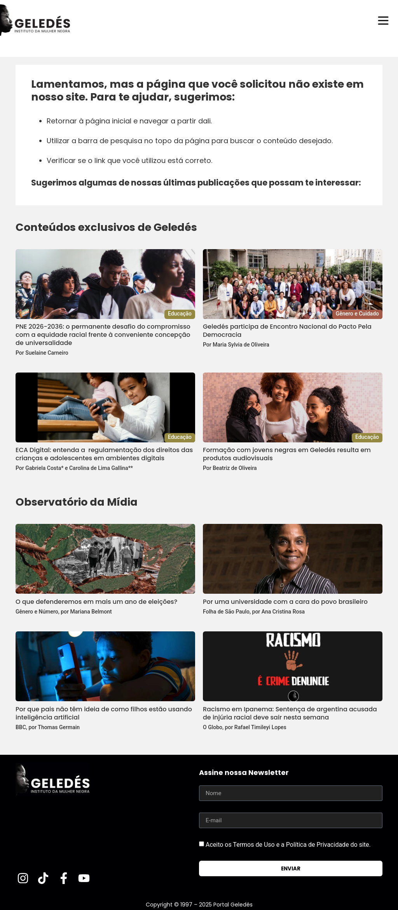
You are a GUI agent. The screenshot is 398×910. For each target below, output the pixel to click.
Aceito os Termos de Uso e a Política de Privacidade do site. (288, 844)
